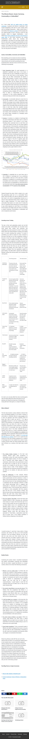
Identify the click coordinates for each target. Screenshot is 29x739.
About (3, 734)
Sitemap (25, 734)
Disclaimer (20, 734)
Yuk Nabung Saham (19, 720)
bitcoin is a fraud (14, 31)
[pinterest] (14, 694)
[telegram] (25, 694)
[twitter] (9, 694)
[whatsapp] (19, 694)
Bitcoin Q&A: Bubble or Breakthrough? (12, 673)
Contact (7, 734)
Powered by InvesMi (16, 736)
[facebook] (4, 694)
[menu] (3, 7)
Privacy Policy (13, 734)
